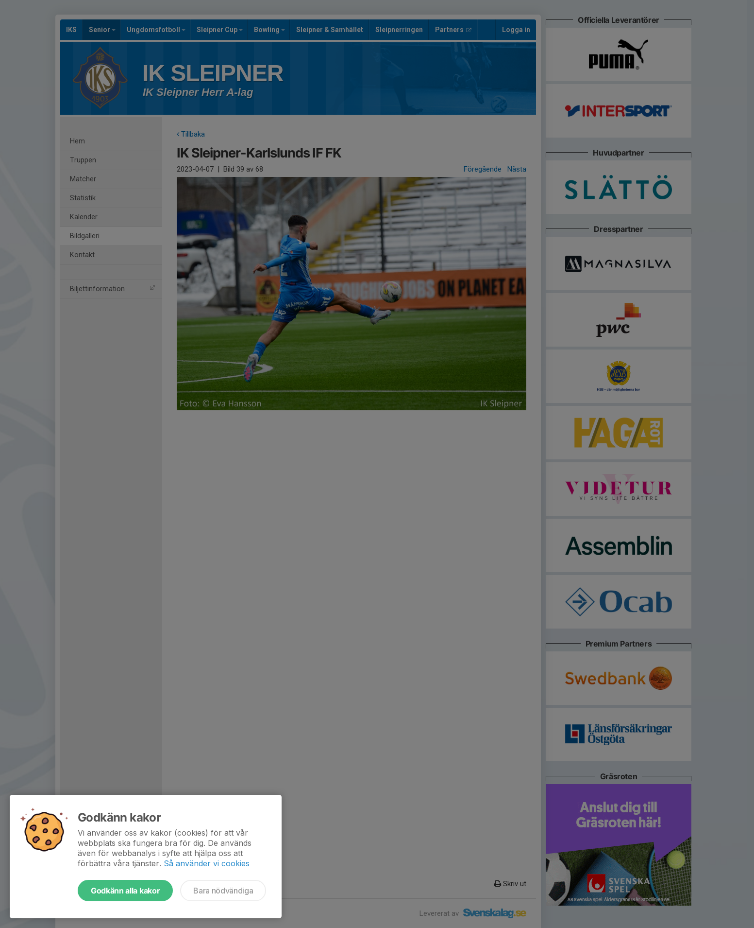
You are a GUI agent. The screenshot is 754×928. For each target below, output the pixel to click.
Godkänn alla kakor (125, 890)
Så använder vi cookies (207, 863)
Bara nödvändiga (223, 890)
